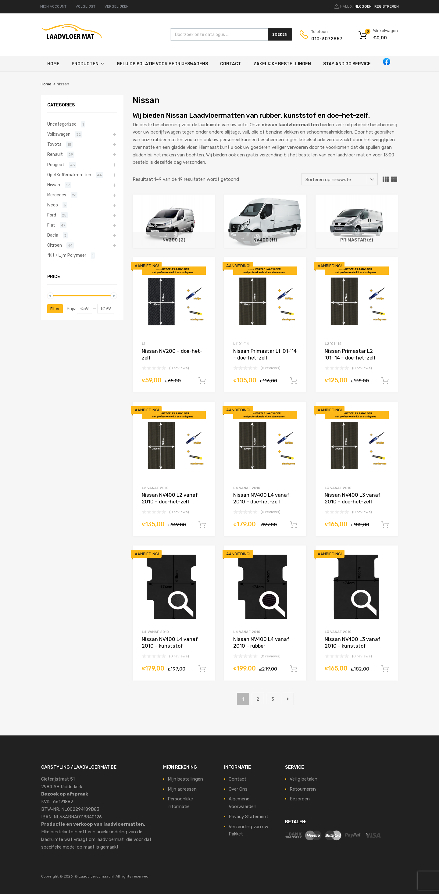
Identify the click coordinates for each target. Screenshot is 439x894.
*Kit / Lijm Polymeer (66, 255)
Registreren (386, 6)
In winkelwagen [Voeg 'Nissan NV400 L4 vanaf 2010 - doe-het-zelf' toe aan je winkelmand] (293, 525)
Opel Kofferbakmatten (69, 174)
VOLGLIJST (85, 6)
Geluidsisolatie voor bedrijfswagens (162, 63)
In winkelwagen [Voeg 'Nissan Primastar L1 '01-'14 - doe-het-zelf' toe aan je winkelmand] (293, 381)
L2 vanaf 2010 (155, 488)
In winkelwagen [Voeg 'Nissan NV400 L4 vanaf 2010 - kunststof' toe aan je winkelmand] (202, 669)
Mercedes (56, 194)
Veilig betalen (303, 779)
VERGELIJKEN (117, 6)
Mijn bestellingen (185, 779)
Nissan (53, 184)
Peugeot (55, 164)
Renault (55, 154)
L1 (143, 344)
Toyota (54, 144)
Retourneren (303, 789)
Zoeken (279, 34)
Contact (230, 63)
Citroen (54, 245)
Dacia (52, 235)
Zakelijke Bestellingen (282, 63)
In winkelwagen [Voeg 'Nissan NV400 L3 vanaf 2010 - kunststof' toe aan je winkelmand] (385, 669)
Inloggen (363, 6)
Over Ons (238, 789)
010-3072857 (326, 38)
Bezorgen (300, 799)
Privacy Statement (248, 816)
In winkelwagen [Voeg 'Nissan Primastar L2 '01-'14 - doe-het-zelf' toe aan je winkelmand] (385, 381)
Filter (55, 308)
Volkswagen (58, 134)
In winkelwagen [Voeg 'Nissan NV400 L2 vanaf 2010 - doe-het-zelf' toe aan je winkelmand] (202, 525)
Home (53, 63)
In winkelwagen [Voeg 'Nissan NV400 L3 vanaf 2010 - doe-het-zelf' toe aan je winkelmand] (385, 525)
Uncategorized (62, 124)
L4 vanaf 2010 (246, 488)
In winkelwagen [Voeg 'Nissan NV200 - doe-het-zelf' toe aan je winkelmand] (202, 381)
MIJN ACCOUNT (53, 6)
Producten (85, 63)
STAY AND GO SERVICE (347, 63)
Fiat (51, 225)
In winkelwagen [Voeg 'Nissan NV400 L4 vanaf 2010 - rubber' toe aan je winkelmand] (293, 669)
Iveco (52, 204)
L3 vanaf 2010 (338, 488)
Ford (51, 215)
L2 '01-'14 (333, 344)
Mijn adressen (182, 789)
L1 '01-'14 (241, 344)
